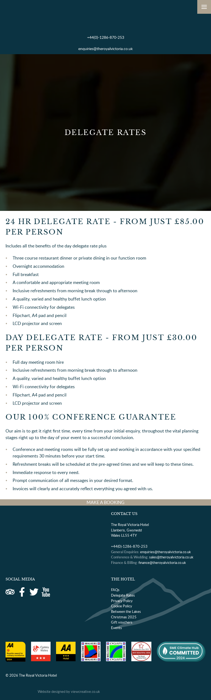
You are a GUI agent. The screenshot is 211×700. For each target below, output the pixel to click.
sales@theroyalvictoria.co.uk (171, 557)
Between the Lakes (126, 611)
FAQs (115, 589)
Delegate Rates (123, 595)
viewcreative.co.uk (85, 691)
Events (116, 627)
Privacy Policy (122, 600)
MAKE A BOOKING (105, 502)
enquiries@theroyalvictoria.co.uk (105, 48)
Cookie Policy (121, 605)
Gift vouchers (121, 622)
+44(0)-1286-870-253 (105, 37)
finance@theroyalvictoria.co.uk (162, 562)
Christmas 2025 (124, 616)
